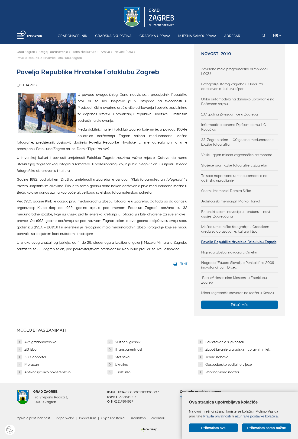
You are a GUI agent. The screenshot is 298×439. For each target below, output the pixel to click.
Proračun (31, 364)
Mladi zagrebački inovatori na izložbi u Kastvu (237, 293)
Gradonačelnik (72, 36)
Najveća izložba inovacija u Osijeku (229, 252)
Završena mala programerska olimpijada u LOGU (235, 71)
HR (277, 35)
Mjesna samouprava (197, 36)
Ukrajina (121, 364)
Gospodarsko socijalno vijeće (228, 364)
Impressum (87, 418)
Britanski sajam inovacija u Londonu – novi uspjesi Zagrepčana (235, 214)
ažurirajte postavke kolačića (256, 416)
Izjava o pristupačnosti (34, 418)
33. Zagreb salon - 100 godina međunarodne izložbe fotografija (237, 142)
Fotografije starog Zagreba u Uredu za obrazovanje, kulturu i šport (232, 86)
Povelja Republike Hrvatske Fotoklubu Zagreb (238, 242)
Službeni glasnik (127, 342)
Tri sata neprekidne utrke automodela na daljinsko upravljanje (234, 178)
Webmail (158, 418)
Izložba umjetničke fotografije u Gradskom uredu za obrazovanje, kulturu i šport (235, 229)
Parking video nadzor (222, 372)
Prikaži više (239, 305)
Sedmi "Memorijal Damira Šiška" (226, 191)
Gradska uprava (154, 36)
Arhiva (105, 52)
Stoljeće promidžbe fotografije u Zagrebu (234, 165)
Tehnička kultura (84, 52)
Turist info (122, 372)
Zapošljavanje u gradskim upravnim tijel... (238, 349)
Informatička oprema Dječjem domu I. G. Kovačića (234, 127)
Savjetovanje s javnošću (224, 342)
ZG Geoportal (35, 357)
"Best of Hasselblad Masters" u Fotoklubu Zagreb (234, 280)
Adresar (232, 36)
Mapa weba (64, 418)
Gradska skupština (113, 36)
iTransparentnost (128, 349)
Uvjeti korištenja (113, 418)
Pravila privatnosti (217, 416)
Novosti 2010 (123, 52)
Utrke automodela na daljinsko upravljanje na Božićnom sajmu (237, 101)
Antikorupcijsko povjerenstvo (47, 372)
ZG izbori (31, 349)
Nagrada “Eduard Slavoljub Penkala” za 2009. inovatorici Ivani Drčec (238, 265)
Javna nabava (216, 357)
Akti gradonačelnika (40, 342)
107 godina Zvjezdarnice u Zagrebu (229, 114)
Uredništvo (138, 418)
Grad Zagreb (26, 52)
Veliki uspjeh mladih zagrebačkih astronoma (236, 155)
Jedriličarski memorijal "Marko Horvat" (231, 201)
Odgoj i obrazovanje (53, 52)
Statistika (122, 357)
